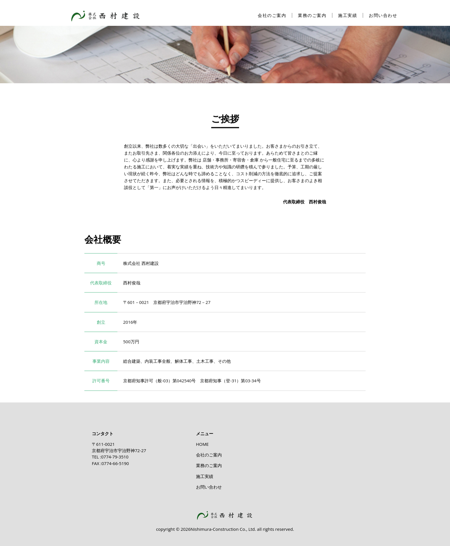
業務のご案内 (312, 15)
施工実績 (347, 15)
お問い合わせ (383, 15)
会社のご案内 (272, 15)
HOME (202, 444)
